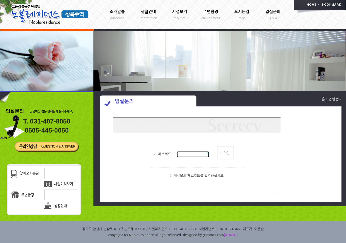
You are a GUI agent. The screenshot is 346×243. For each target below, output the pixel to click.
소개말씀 (117, 12)
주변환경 (210, 12)
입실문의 (272, 12)
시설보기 (179, 12)
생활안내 (148, 12)
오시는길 (241, 12)
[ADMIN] (231, 235)
